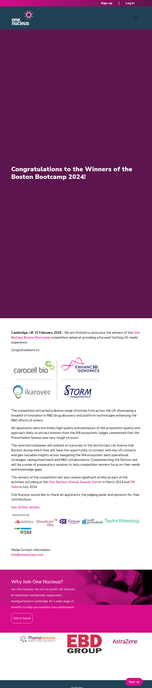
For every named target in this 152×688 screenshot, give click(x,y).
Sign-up (106, 3)
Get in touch (22, 618)
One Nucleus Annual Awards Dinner (75, 482)
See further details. (25, 507)
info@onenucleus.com (27, 555)
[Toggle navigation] (136, 18)
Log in (130, 3)
